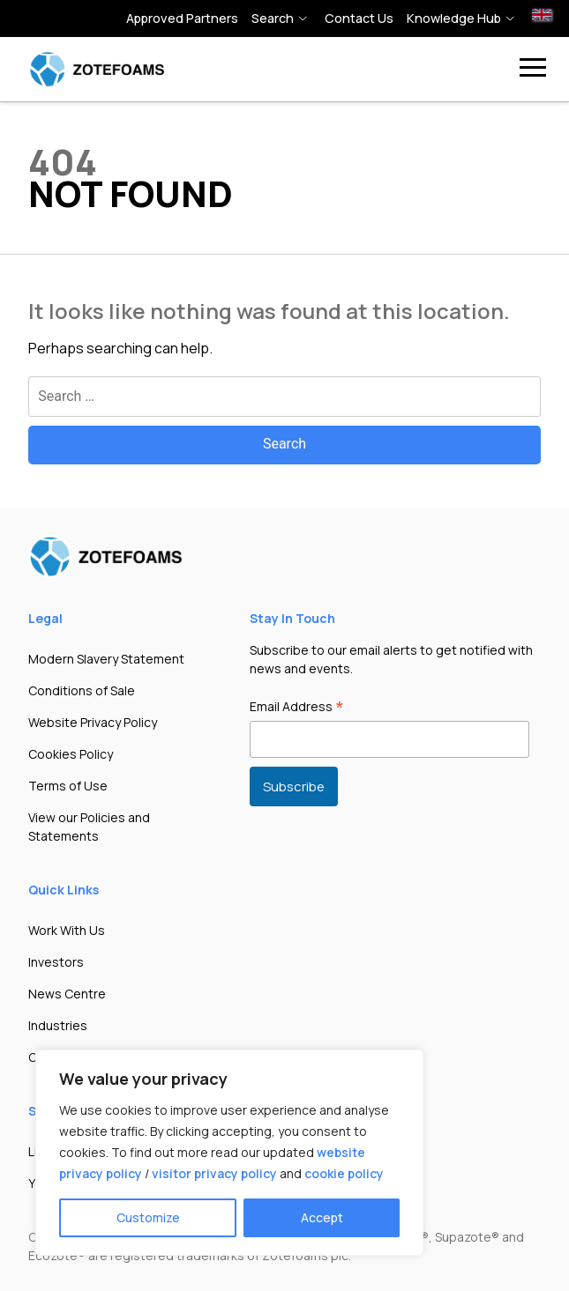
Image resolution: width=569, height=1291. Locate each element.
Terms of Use (68, 785)
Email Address (297, 707)
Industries (57, 1025)
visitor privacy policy (214, 1173)
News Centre (67, 993)
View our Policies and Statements (89, 826)
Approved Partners (182, 18)
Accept (322, 1217)
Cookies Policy (70, 754)
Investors (56, 961)
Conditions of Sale (81, 690)
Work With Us (66, 930)
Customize (148, 1217)
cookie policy (344, 1173)
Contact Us (359, 18)
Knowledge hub (454, 18)
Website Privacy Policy (92, 722)
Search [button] (272, 18)
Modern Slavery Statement (106, 658)
